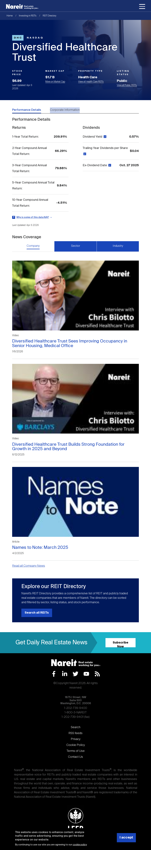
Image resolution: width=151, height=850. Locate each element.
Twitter (75, 674)
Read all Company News (28, 565)
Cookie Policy (75, 745)
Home (10, 16)
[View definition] (104, 136)
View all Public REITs (127, 85)
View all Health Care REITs (91, 82)
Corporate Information (65, 110)
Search (75, 727)
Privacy (75, 739)
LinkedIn (65, 674)
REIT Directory (49, 16)
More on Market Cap (55, 82)
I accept (126, 837)
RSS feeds (75, 733)
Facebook (54, 674)
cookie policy (80, 845)
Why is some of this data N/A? (32, 217)
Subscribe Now (120, 644)
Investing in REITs (27, 16)
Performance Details (26, 110)
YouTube (86, 674)
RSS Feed (97, 674)
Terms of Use (76, 751)
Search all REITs (37, 612)
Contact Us (75, 756)
